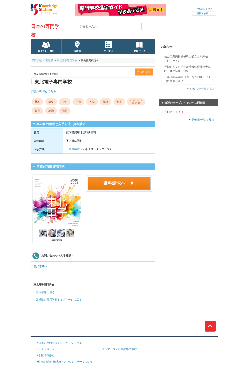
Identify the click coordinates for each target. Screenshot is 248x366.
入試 (92, 101)
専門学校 (37, 60)
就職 (105, 101)
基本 (37, 101)
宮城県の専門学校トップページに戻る (59, 299)
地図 (51, 110)
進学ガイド (139, 51)
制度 (119, 101)
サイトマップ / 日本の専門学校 (118, 349)
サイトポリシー (47, 349)
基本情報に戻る (45, 292)
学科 (64, 101)
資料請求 (145, 72)
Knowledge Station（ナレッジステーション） (66, 361)
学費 (78, 101)
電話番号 (39, 266)
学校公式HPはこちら (43, 91)
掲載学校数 (202, 13)
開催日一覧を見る (203, 119)
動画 (37, 110)
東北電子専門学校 (67, 60)
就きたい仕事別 (46, 51)
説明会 (136, 101)
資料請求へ (75, 149)
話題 (64, 110)
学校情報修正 (46, 355)
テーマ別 (108, 51)
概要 (51, 101)
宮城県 (49, 60)
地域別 (77, 51)
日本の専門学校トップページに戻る (60, 342)
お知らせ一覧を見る (202, 88)
